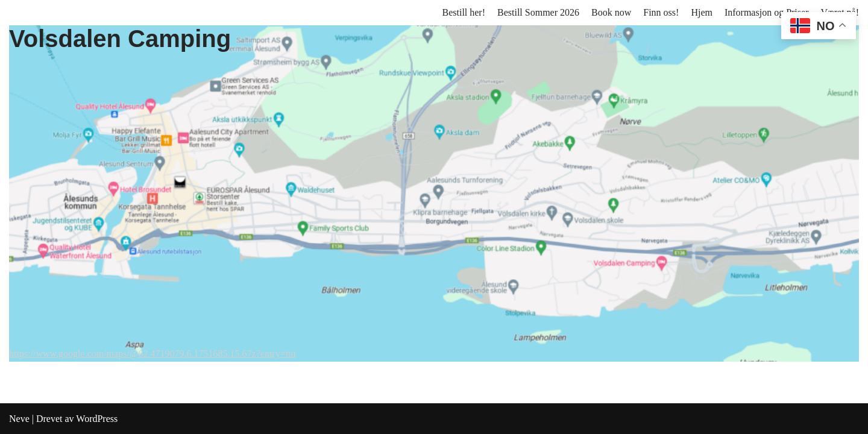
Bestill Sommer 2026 (538, 12)
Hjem (701, 12)
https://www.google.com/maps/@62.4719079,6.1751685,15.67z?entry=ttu (152, 353)
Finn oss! (661, 12)
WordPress (97, 419)
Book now (611, 12)
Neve (19, 419)
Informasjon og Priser (767, 12)
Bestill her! (463, 12)
